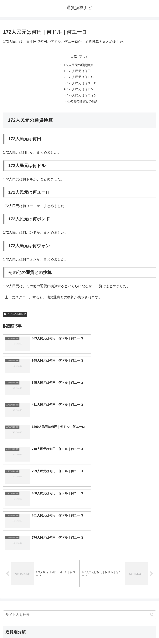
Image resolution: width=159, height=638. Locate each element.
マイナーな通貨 (117, 580)
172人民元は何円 (79, 71)
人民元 (41, 542)
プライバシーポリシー (118, 625)
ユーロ (41, 536)
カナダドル (41, 555)
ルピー (118, 574)
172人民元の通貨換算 (78, 65)
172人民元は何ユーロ (82, 84)
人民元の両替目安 (15, 315)
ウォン (118, 542)
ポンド (118, 536)
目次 (73, 56)
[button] (152, 500)
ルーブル (41, 580)
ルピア (41, 574)
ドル (117, 529)
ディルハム (41, 561)
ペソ (41, 567)
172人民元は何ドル (80, 77)
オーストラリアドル (117, 548)
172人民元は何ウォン (82, 96)
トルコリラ (117, 561)
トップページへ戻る (40, 625)
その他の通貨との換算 (82, 102)
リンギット (117, 567)
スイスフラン (118, 555)
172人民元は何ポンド (82, 90)
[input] (79, 500)
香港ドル (41, 548)
